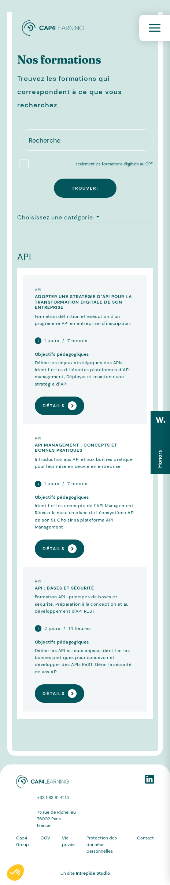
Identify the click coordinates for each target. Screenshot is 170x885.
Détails (59, 405)
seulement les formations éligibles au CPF (114, 163)
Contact (145, 838)
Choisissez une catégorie (56, 217)
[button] (15, 872)
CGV (45, 838)
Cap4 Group (22, 841)
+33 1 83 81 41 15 (53, 797)
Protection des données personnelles (101, 844)
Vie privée (68, 841)
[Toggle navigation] (154, 28)
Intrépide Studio (93, 873)
